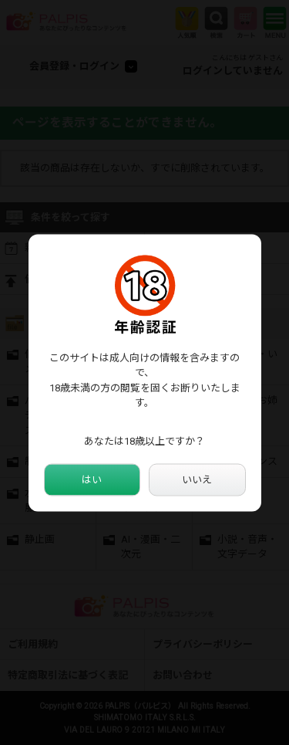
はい (92, 480)
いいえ (197, 480)
